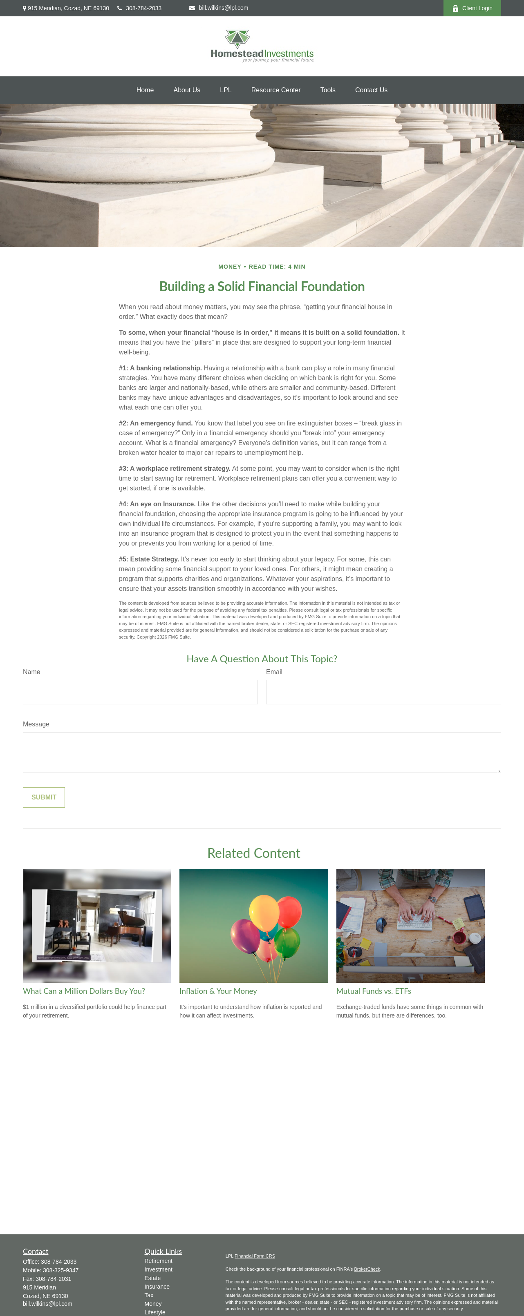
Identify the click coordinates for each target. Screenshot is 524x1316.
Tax (149, 1295)
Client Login (472, 8)
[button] (145, 90)
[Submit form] (44, 797)
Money (153, 1303)
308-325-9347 (60, 1270)
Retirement (158, 1261)
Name (31, 671)
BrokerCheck (367, 1269)
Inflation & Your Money (218, 990)
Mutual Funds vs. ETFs (373, 990)
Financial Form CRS (255, 1256)
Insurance (157, 1286)
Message (36, 724)
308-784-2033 (139, 8)
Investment (158, 1269)
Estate (153, 1278)
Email (274, 671)
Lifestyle (155, 1312)
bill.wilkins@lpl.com (219, 7)
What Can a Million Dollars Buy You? (84, 990)
